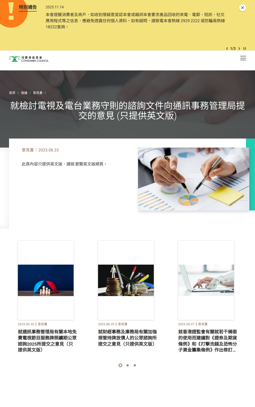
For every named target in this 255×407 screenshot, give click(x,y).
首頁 (12, 99)
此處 (79, 170)
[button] (227, 51)
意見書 (37, 99)
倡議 (24, 99)
